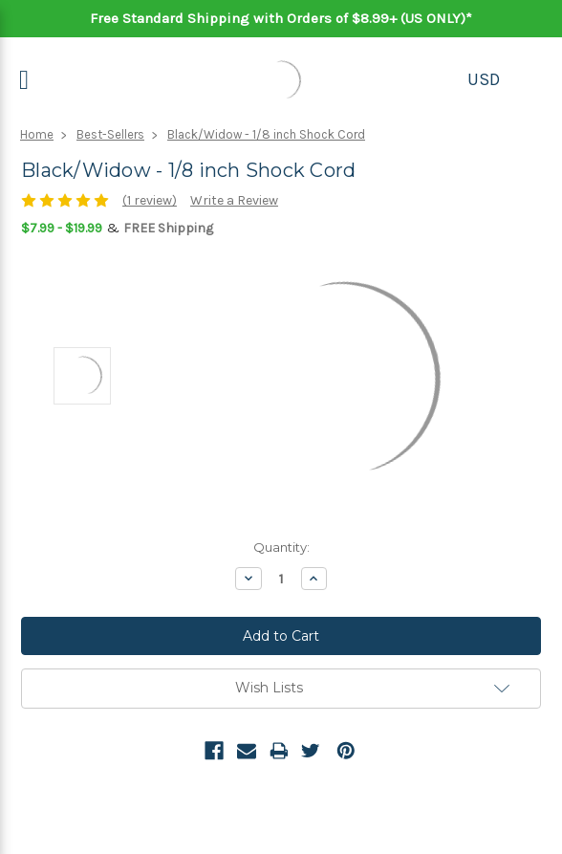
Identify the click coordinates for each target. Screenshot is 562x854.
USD (483, 79)
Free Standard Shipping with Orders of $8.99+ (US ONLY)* (281, 18)
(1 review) (149, 200)
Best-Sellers (110, 134)
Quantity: (281, 547)
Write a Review (234, 200)
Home (37, 134)
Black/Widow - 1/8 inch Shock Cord (266, 134)
